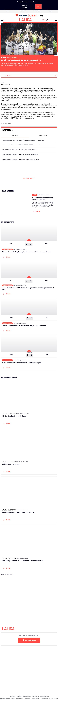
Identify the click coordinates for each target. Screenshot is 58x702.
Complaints (12, 696)
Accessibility (19, 698)
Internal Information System (7, 698)
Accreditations (27, 696)
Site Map (19, 696)
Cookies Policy (44, 698)
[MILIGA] (55, 20)
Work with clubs (44, 696)
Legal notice (27, 698)
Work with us (35, 696)
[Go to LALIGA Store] (29, 15)
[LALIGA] (25, 19)
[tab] (15, 135)
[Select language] (47, 19)
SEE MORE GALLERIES (7, 574)
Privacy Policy (35, 698)
